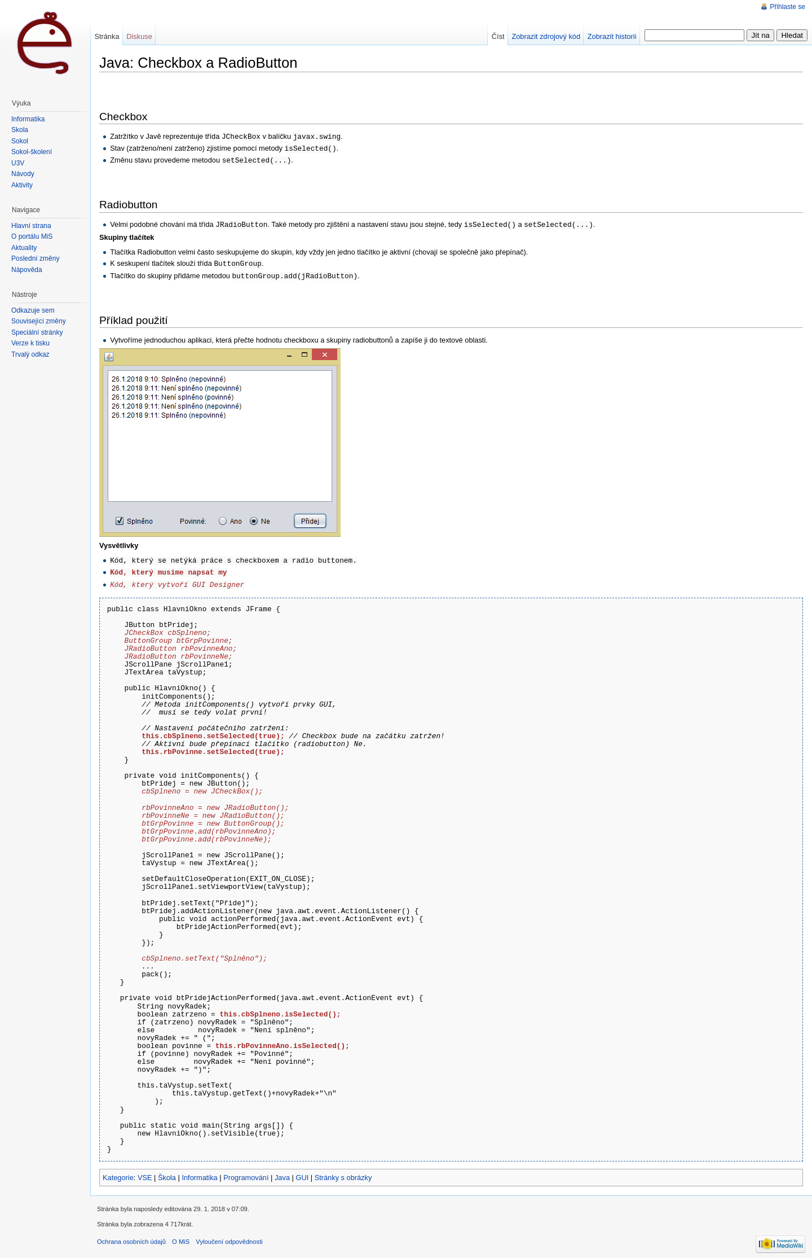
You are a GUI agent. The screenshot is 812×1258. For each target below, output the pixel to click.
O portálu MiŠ (31, 236)
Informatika (199, 1172)
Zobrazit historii (612, 36)
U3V (17, 163)
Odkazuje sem (33, 310)
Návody (22, 174)
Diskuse (139, 36)
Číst (498, 36)
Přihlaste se (787, 7)
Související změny (38, 321)
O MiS (180, 1236)
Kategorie (118, 1172)
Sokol (19, 141)
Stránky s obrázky (343, 1172)
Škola (167, 1172)
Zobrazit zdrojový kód (545, 36)
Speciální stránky (37, 332)
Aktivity (22, 185)
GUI (301, 1172)
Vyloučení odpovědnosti (229, 1236)
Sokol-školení (31, 152)
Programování (245, 1172)
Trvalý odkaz (30, 354)
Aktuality (24, 248)
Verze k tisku (30, 343)
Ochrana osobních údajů (131, 1236)
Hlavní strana (31, 226)
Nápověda (26, 270)
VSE (145, 1172)
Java (282, 1172)
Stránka (106, 36)
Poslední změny (35, 258)
